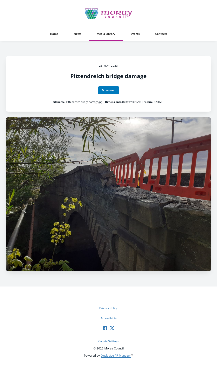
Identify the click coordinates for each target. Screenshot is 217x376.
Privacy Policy (108, 308)
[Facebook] (105, 328)
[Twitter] (112, 328)
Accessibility (108, 318)
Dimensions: (113, 102)
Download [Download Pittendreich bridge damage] (108, 90)
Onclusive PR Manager (116, 355)
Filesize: (148, 102)
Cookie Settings (108, 341)
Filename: (59, 102)
